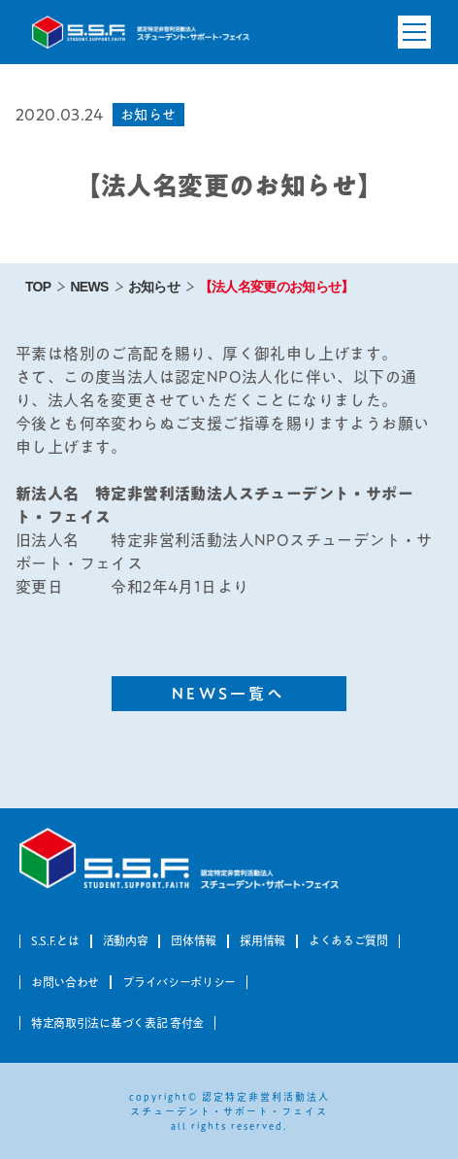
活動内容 (125, 940)
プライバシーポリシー (179, 982)
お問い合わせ (65, 982)
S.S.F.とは (55, 940)
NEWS (89, 286)
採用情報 (262, 940)
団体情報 (193, 940)
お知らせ (154, 286)
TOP (37, 286)
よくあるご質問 (348, 940)
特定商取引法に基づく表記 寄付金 (117, 1023)
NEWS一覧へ (228, 693)
